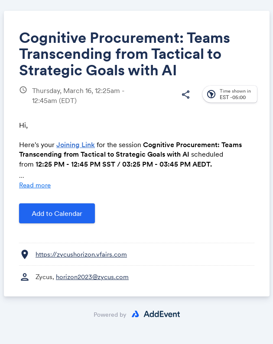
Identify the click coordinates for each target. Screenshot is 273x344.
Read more (35, 185)
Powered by (110, 314)
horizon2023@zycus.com (92, 277)
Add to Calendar (57, 213)
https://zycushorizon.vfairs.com (81, 254)
